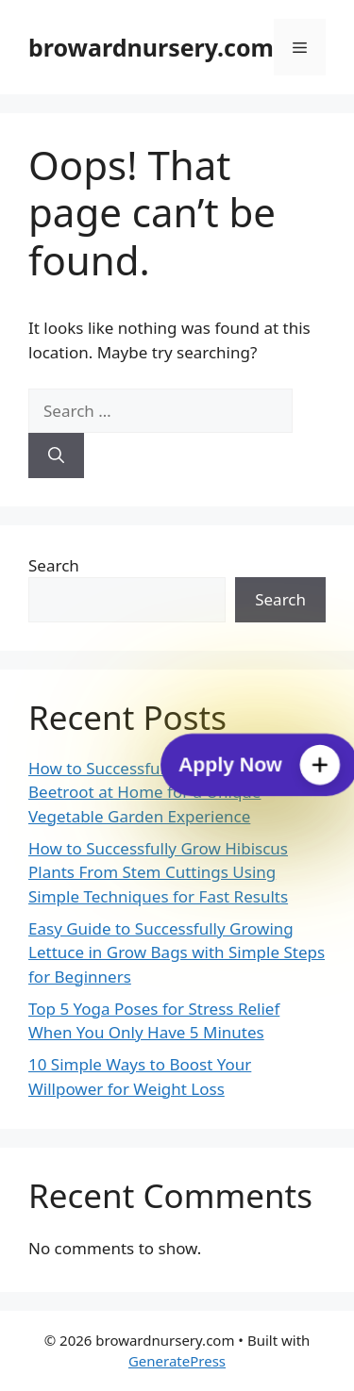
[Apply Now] (258, 765)
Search (53, 565)
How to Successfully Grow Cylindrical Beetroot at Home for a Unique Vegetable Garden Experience (165, 792)
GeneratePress (177, 1360)
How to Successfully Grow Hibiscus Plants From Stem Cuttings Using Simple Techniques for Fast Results (158, 872)
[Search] (56, 455)
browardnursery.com (151, 47)
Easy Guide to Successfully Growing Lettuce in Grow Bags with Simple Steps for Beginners (176, 952)
